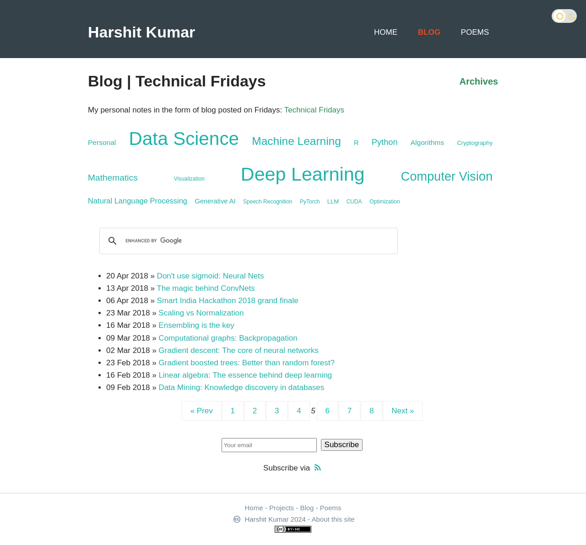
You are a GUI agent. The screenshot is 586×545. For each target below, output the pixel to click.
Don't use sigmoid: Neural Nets (210, 276)
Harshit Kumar (141, 32)
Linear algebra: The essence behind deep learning (245, 375)
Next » (402, 410)
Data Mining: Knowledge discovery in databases (241, 387)
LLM (333, 201)
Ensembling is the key (196, 325)
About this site (332, 519)
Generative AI (215, 201)
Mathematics (113, 177)
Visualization (189, 179)
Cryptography (475, 142)
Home (385, 32)
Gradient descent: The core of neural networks (238, 350)
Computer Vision (447, 176)
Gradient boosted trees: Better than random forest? (246, 362)
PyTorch (310, 201)
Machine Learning (296, 141)
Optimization (384, 201)
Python (385, 142)
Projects (281, 508)
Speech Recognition (267, 201)
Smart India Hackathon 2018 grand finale (227, 300)
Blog (429, 32)
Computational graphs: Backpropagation (227, 338)
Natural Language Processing (137, 201)
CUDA (354, 201)
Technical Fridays (314, 110)
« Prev (201, 410)
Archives (479, 81)
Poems (475, 32)
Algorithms (427, 142)
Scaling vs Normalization (201, 313)
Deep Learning (303, 174)
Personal (102, 142)
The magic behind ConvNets (206, 288)
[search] (247, 240)
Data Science (184, 138)
